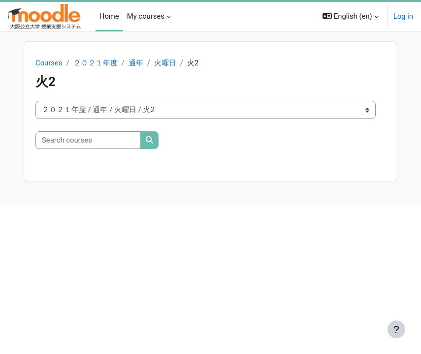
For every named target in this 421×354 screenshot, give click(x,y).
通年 (136, 63)
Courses (48, 63)
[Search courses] (88, 140)
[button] (350, 16)
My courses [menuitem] (145, 16)
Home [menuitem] (109, 16)
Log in (403, 16)
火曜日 (165, 63)
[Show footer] (396, 329)
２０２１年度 (95, 63)
